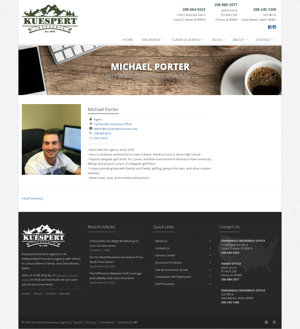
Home (128, 39)
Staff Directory (32, 198)
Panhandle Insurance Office (113, 124)
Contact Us (183, 248)
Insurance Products (183, 262)
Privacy (91, 322)
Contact (265, 39)
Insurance (153, 39)
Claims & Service (188, 39)
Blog (219, 39)
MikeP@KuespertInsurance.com (115, 129)
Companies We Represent (183, 277)
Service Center (183, 255)
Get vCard (100, 138)
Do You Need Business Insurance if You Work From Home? (117, 262)
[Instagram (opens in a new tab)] (274, 27)
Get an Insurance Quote (183, 270)
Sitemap (64, 294)
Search (78, 322)
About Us (183, 241)
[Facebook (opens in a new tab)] (269, 27)
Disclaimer (107, 322)
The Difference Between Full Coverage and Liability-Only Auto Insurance (117, 278)
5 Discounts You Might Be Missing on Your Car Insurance (117, 245)
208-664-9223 (102, 133)
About (241, 39)
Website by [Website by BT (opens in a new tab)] (128, 322)
